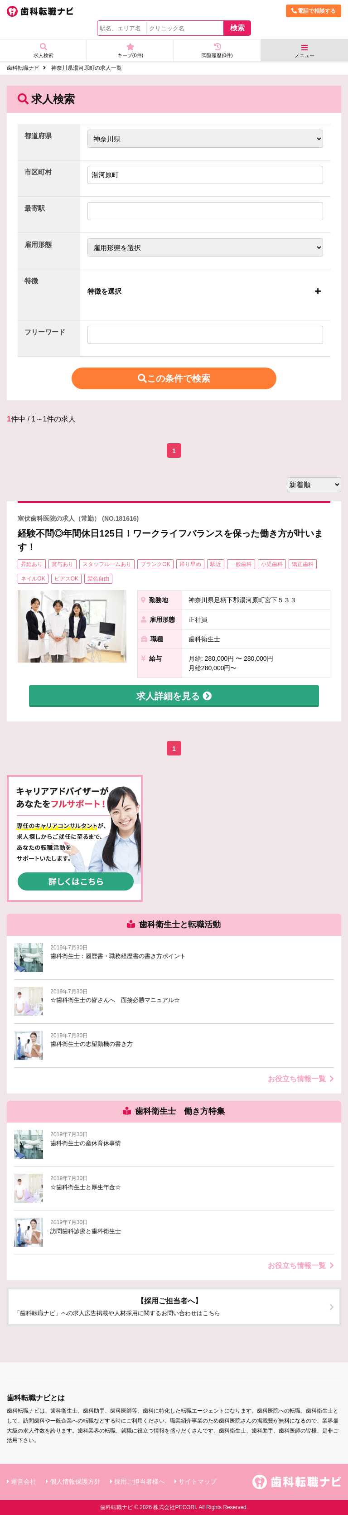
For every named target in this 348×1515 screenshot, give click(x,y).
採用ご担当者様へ (139, 1481)
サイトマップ (198, 1481)
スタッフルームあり (106, 564)
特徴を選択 (104, 291)
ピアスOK (66, 579)
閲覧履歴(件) (217, 50)
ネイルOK (33, 579)
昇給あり (32, 564)
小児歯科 (272, 564)
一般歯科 (241, 564)
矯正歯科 (303, 564)
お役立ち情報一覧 (301, 1079)
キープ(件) (130, 50)
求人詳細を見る (174, 696)
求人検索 (43, 50)
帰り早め (190, 564)
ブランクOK (155, 564)
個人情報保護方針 (75, 1481)
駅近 (215, 564)
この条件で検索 (174, 378)
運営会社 (23, 1481)
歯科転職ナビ (23, 68)
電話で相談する (313, 11)
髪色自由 (98, 579)
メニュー (304, 51)
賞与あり (62, 564)
